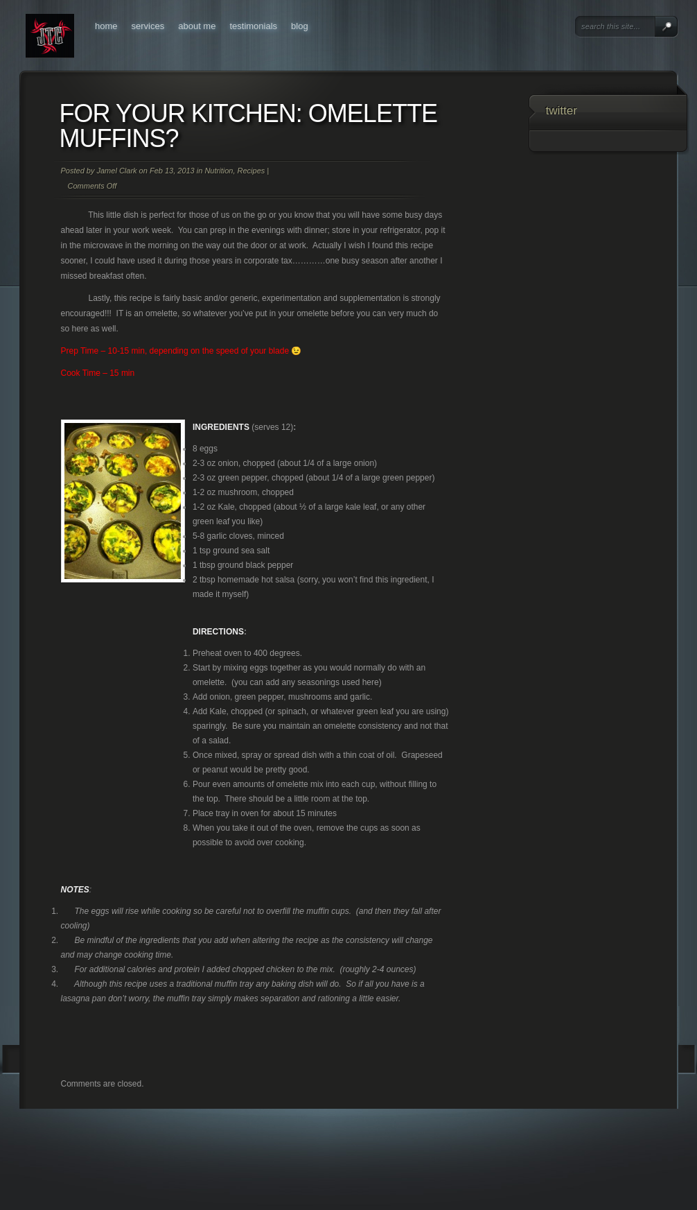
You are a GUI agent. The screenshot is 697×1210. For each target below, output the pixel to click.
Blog (299, 26)
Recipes (251, 170)
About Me (196, 26)
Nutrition (218, 170)
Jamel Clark (116, 170)
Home (106, 26)
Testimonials (253, 26)
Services (148, 26)
